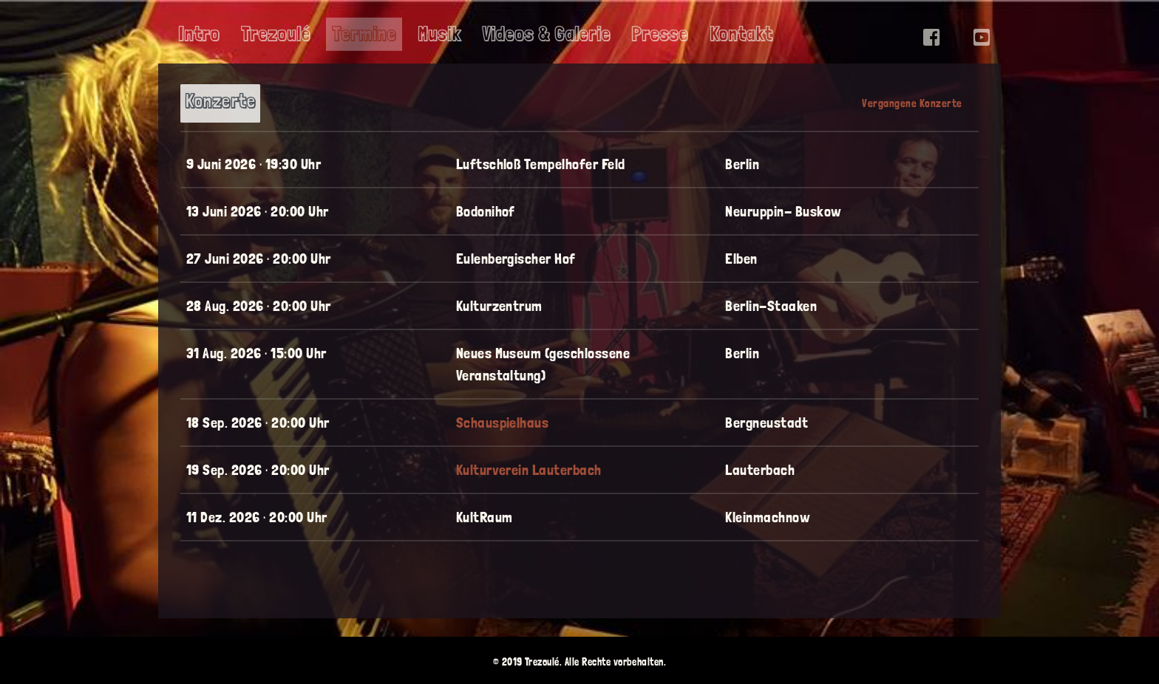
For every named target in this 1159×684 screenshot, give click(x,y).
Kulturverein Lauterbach (529, 470)
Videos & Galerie (546, 34)
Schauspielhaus (502, 422)
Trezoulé (275, 34)
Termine (364, 34)
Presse (659, 34)
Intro (199, 34)
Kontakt (741, 34)
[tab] (220, 103)
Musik (439, 34)
